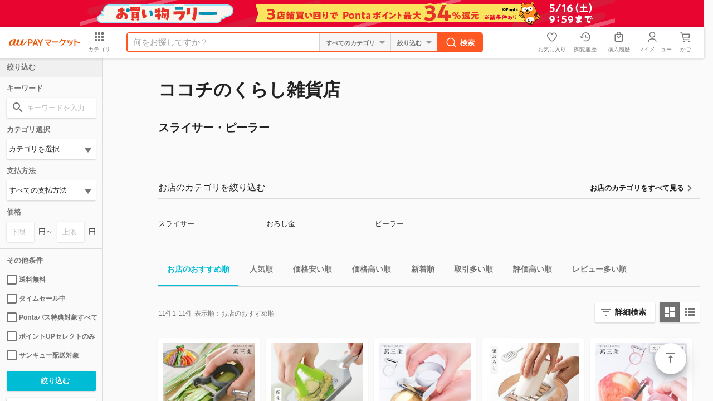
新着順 (418, 271)
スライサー (176, 223)
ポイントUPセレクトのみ (51, 336)
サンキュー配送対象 (43, 355)
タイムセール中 (36, 299)
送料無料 (26, 280)
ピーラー (389, 223)
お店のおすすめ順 (193, 271)
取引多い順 (469, 271)
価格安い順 (308, 271)
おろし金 (280, 223)
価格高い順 (367, 271)
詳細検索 (630, 311)
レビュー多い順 (595, 271)
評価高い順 (528, 271)
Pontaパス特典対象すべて (51, 317)
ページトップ (670, 358)
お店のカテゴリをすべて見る (637, 188)
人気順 (257, 271)
